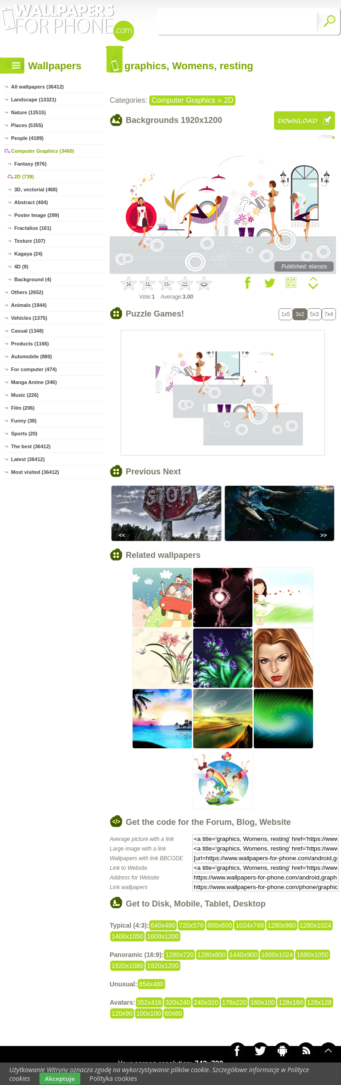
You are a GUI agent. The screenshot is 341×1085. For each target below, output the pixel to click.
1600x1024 (277, 954)
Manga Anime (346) (34, 382)
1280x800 (211, 954)
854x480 (151, 984)
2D (228, 100)
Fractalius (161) (32, 228)
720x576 (191, 925)
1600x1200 (163, 936)
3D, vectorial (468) (35, 189)
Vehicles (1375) (29, 318)
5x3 (314, 314)
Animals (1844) (29, 305)
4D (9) (21, 266)
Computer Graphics (183, 100)
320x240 (177, 1002)
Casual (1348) (27, 331)
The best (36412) (30, 446)
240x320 (206, 1002)
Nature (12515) (28, 112)
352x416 (149, 1002)
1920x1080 (127, 965)
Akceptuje (60, 1078)
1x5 (285, 314)
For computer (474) (34, 369)
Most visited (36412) (35, 472)
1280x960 (282, 925)
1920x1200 (163, 965)
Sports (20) (24, 433)
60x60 (173, 1013)
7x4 (328, 314)
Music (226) (25, 395)
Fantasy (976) (30, 164)
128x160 (291, 1002)
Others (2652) (27, 292)
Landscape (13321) (33, 99)
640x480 (163, 925)
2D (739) (24, 176)
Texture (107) (29, 241)
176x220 (234, 1002)
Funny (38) (24, 420)
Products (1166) (30, 343)
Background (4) (32, 279)
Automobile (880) (31, 356)
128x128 (319, 1002)
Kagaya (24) (28, 253)
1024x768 (249, 925)
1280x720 (179, 954)
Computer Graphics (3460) (42, 151)
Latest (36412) (28, 459)
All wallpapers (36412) (37, 86)
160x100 (262, 1002)
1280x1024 (315, 925)
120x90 (122, 1013)
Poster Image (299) (36, 215)
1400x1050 (127, 936)
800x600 (219, 925)
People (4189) (27, 138)
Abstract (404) (31, 202)
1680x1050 (312, 954)
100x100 (148, 1013)
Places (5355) (27, 125)
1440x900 (243, 954)
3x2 (300, 314)
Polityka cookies (113, 1078)
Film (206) (22, 408)
